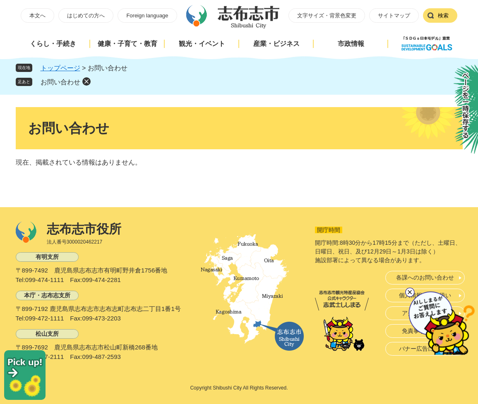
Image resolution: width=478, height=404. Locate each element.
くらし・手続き (53, 43)
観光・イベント (202, 43)
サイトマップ (394, 15)
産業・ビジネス (276, 43)
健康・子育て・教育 (127, 43)
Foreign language (147, 15)
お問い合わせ (60, 82)
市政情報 (351, 43)
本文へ (37, 15)
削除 (86, 81)
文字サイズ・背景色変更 (326, 15)
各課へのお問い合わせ (425, 277)
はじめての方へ (86, 15)
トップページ (60, 68)
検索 (443, 15)
